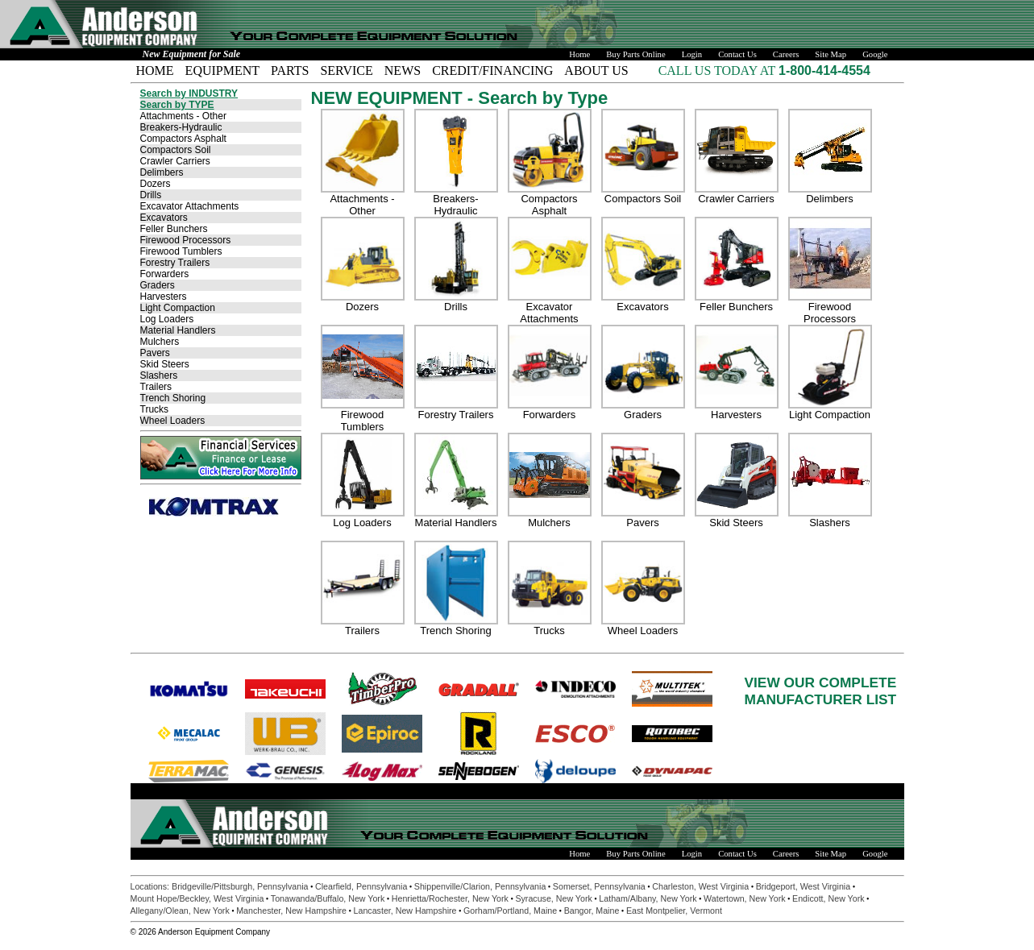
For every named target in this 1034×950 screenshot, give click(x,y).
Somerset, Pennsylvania (599, 886)
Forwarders (164, 274)
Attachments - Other (183, 116)
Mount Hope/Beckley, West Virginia (197, 898)
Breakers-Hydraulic (181, 127)
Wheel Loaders (173, 420)
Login (692, 54)
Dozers (155, 183)
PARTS (290, 70)
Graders (157, 285)
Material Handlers (178, 330)
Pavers (155, 353)
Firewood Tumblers (181, 251)
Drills (151, 195)
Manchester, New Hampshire (291, 910)
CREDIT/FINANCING (492, 70)
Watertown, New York (744, 898)
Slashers (159, 375)
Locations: (151, 886)
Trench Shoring (173, 398)
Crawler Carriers (175, 161)
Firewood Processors (185, 240)
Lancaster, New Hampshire (405, 910)
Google (874, 54)
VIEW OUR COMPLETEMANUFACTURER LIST (821, 690)
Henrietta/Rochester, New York (450, 898)
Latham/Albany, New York (647, 898)
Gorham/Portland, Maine (510, 910)
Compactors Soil (175, 150)
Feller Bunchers (174, 228)
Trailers (156, 386)
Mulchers (160, 341)
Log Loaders (167, 319)
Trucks (154, 409)
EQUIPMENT (222, 70)
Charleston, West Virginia (700, 886)
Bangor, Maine (592, 910)
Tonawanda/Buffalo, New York (327, 898)
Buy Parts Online (635, 54)
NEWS (402, 70)
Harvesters (163, 296)
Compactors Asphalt (183, 138)
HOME (155, 70)
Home (579, 54)
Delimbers (162, 172)
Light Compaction (177, 307)
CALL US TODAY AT (718, 70)
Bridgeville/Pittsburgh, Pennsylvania (240, 886)
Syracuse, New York (553, 898)
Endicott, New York (828, 898)
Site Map (830, 54)
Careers (786, 54)
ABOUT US (596, 70)
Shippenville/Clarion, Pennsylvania (480, 886)
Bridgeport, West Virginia (803, 886)
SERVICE (346, 70)
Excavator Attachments (189, 206)
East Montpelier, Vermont (674, 910)
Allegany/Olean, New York (180, 910)
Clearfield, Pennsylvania (361, 886)
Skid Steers (164, 364)
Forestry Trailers (175, 262)
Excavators (164, 217)
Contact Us (737, 54)
